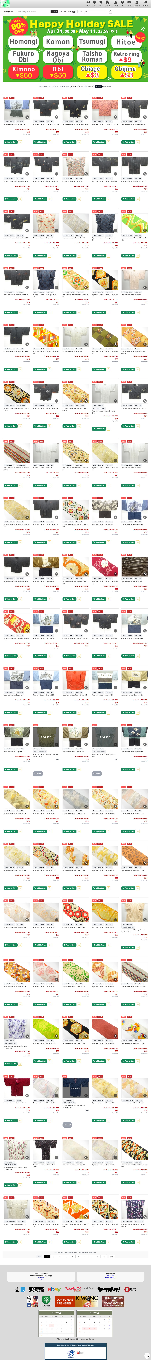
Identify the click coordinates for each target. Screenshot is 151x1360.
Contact (129, 3)
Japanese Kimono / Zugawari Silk (14, 124)
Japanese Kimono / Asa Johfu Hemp (15, 1224)
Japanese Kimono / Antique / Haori (15, 1103)
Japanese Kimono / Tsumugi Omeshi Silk (103, 239)
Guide (94, 3)
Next (111, 1256)
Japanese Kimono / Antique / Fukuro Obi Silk (134, 239)
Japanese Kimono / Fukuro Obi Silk (74, 238)
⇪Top (147, 1356)
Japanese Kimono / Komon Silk (73, 181)
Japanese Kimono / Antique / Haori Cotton (44, 1166)
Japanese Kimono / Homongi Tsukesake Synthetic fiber (46, 755)
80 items (90, 86)
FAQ (122, 3)
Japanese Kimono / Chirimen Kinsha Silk (46, 124)
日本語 (41, 1279)
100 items (98, 86)
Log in (88, 3)
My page (115, 3)
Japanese (145, 3)
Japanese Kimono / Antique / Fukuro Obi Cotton (134, 352)
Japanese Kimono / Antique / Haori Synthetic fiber (74, 1106)
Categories (7, 11)
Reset (80, 11)
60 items (81, 86)
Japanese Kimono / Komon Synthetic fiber (104, 755)
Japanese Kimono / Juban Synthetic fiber (103, 412)
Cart (100, 3)
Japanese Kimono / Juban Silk (131, 295)
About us (137, 3)
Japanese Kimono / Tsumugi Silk (131, 581)
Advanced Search (67, 12)
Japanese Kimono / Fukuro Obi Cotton (133, 986)
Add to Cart (11, 142)
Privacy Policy (110, 1277)
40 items (73, 86)
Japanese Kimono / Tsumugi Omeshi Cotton (133, 1225)
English (41, 1277)
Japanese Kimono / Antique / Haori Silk (133, 124)
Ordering (107, 3)
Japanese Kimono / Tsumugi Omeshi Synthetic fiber (133, 931)
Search (55, 11)
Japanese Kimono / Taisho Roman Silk (75, 695)
